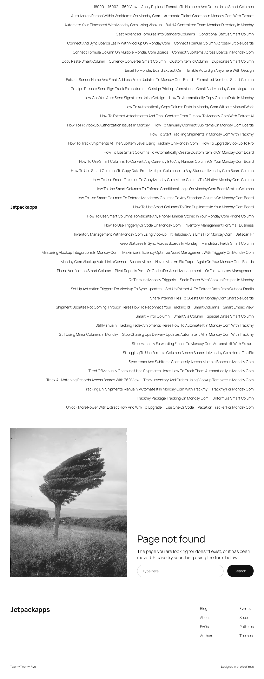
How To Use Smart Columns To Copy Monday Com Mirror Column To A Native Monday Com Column (173, 179)
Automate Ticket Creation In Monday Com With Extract (209, 15)
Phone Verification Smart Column (84, 270)
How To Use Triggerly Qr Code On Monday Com (142, 225)
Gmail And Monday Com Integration (225, 88)
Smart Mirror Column (153, 316)
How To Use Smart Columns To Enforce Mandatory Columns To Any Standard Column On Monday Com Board (165, 197)
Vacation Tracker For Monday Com (226, 407)
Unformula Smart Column (233, 398)
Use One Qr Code (180, 407)
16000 (99, 6)
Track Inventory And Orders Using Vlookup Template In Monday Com (198, 379)
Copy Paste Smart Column (83, 61)
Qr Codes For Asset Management (174, 270)
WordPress (247, 666)
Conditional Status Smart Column (226, 34)
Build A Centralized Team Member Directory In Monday (210, 24)
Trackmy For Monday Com (232, 389)
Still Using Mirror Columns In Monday (88, 334)
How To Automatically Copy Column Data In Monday (211, 97)
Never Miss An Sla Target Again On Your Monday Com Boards (204, 261)
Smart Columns (206, 307)
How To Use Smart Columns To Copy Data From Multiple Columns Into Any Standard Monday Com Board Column (162, 170)
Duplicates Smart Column (233, 61)
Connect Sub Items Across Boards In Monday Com (213, 52)
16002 (113, 6)
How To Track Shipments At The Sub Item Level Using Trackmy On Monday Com (133, 143)
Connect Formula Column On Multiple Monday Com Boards (120, 52)
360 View (129, 6)
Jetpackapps (23, 207)
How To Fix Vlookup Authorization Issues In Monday (108, 125)
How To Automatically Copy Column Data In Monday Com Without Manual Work (189, 106)
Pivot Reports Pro (129, 270)
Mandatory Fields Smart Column (228, 243)
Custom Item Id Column (189, 61)
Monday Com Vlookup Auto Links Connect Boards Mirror (106, 261)
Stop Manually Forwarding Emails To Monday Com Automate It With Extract (193, 343)
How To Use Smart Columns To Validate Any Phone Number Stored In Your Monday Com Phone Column (170, 216)
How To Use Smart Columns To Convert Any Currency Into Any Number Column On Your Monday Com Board (166, 161)
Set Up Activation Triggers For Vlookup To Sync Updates (116, 288)
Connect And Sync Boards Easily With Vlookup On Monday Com (118, 43)
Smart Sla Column (188, 316)
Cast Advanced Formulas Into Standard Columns (155, 34)
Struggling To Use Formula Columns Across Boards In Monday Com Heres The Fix (188, 352)
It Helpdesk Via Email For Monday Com (201, 234)
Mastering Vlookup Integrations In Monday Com (80, 252)
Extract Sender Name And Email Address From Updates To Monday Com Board (129, 79)
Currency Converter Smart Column (137, 61)
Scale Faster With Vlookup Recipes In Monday (217, 279)
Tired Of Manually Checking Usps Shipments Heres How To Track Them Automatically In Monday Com (171, 370)
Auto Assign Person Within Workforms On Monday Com (115, 15)
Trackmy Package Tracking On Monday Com (173, 398)
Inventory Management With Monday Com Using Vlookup (120, 234)
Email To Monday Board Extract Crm (154, 70)
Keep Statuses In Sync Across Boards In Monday (159, 243)
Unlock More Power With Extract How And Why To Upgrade (114, 407)
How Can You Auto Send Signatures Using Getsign (124, 97)
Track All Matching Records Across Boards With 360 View (93, 379)
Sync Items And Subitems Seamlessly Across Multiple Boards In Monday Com (191, 361)
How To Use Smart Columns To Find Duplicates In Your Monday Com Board (193, 206)
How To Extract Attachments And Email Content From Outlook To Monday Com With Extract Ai (177, 115)
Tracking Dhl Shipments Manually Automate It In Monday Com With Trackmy (145, 389)
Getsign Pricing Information (170, 88)
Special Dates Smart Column (230, 316)
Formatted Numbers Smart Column (225, 79)
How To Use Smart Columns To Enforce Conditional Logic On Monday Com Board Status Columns (174, 188)
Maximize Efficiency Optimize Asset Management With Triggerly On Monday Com (188, 252)
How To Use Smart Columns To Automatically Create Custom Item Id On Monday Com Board (179, 152)
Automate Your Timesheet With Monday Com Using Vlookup (113, 24)
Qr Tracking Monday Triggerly (152, 279)
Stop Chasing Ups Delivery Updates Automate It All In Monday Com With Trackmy (188, 334)
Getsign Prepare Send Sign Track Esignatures (107, 88)
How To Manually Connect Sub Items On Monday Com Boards (204, 125)
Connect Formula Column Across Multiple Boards (214, 43)
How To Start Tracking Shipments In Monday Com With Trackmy (202, 134)
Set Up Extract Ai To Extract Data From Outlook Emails (209, 288)
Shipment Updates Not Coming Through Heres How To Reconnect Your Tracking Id (123, 307)
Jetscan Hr (245, 234)
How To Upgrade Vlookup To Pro (228, 143)
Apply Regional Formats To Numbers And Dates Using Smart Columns (197, 6)
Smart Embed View (238, 307)
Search (240, 570)
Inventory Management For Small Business (219, 225)
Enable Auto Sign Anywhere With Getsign (220, 70)
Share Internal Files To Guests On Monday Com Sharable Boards (202, 298)
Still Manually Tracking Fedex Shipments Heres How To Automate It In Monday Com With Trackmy (174, 325)
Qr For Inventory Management (229, 270)
